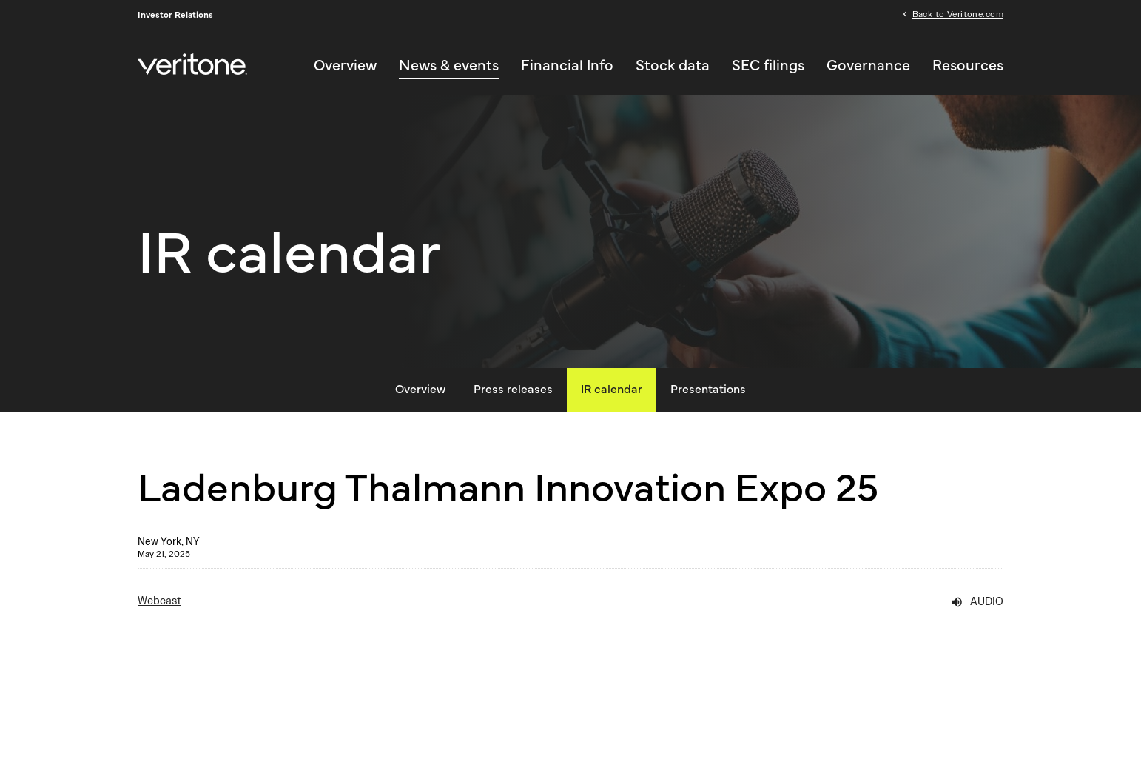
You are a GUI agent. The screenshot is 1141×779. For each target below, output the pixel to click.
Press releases (513, 389)
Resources (967, 65)
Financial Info (567, 65)
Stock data (673, 65)
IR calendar (611, 389)
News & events (449, 65)
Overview (345, 65)
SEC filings (768, 65)
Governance (868, 65)
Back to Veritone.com (957, 13)
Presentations (708, 389)
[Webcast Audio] (570, 602)
